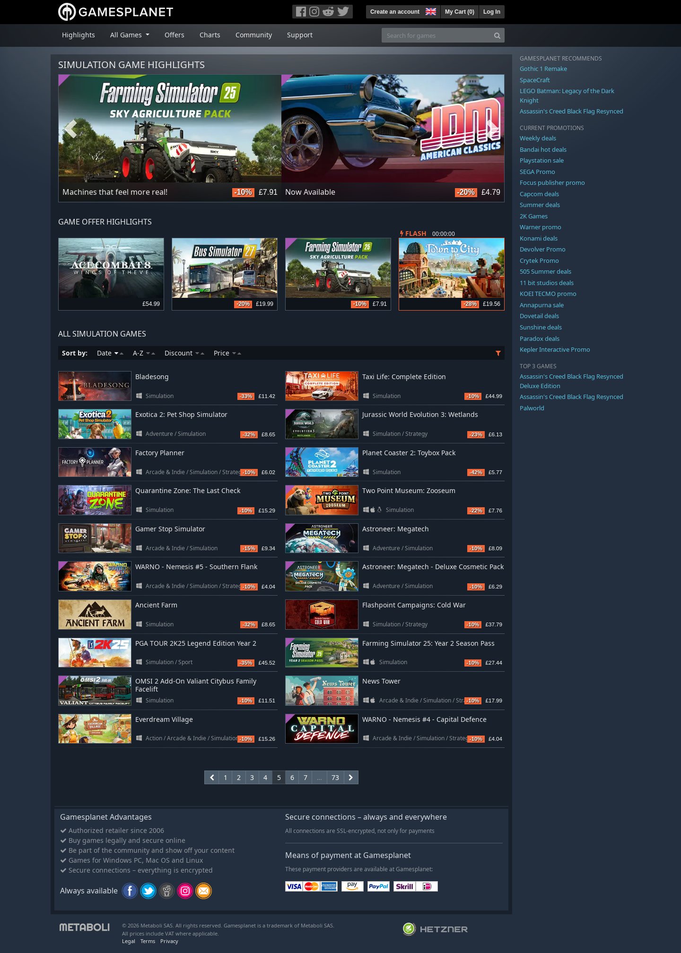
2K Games (534, 216)
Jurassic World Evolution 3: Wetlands (420, 414)
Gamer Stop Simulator (170, 528)
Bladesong (152, 376)
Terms (147, 940)
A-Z (144, 352)
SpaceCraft (535, 80)
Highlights (78, 34)
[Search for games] (436, 35)
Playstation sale (542, 160)
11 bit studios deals (547, 282)
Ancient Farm (156, 604)
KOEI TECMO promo (548, 293)
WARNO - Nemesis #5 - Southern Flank (196, 566)
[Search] (497, 35)
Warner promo (540, 227)
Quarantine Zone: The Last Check (187, 490)
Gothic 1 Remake (543, 68)
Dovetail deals (539, 316)
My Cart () (459, 12)
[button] (430, 10)
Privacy (169, 940)
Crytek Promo (539, 260)
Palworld (532, 408)
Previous (70, 129)
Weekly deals (538, 138)
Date (110, 352)
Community (254, 34)
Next (492, 129)
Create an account (394, 12)
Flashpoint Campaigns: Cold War (414, 604)
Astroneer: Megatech (395, 528)
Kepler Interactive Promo (555, 349)
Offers (174, 34)
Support (300, 34)
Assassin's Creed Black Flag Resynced (571, 111)
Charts (210, 34)
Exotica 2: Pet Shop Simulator (181, 414)
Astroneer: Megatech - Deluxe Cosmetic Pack (433, 566)
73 (335, 777)
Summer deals (540, 204)
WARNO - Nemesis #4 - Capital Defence (424, 719)
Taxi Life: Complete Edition (404, 376)
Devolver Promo (543, 249)
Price (227, 352)
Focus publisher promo (552, 182)
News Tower (381, 680)
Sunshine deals (541, 327)
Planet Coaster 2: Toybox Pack (408, 452)
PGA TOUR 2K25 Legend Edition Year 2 (195, 643)
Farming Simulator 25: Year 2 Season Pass (428, 643)
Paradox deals (539, 338)
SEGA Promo (537, 171)
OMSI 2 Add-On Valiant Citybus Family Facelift (195, 684)
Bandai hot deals (543, 149)
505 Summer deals (545, 271)
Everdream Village (164, 719)
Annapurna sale (542, 305)
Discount (184, 352)
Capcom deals (539, 194)
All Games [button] (127, 34)
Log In (491, 12)
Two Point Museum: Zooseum (408, 490)
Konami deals (539, 238)
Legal (128, 940)
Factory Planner (159, 452)
